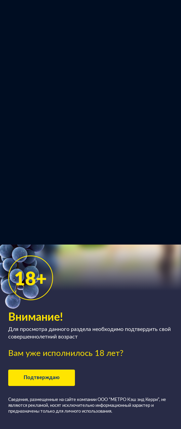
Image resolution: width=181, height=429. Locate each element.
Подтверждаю (42, 377)
